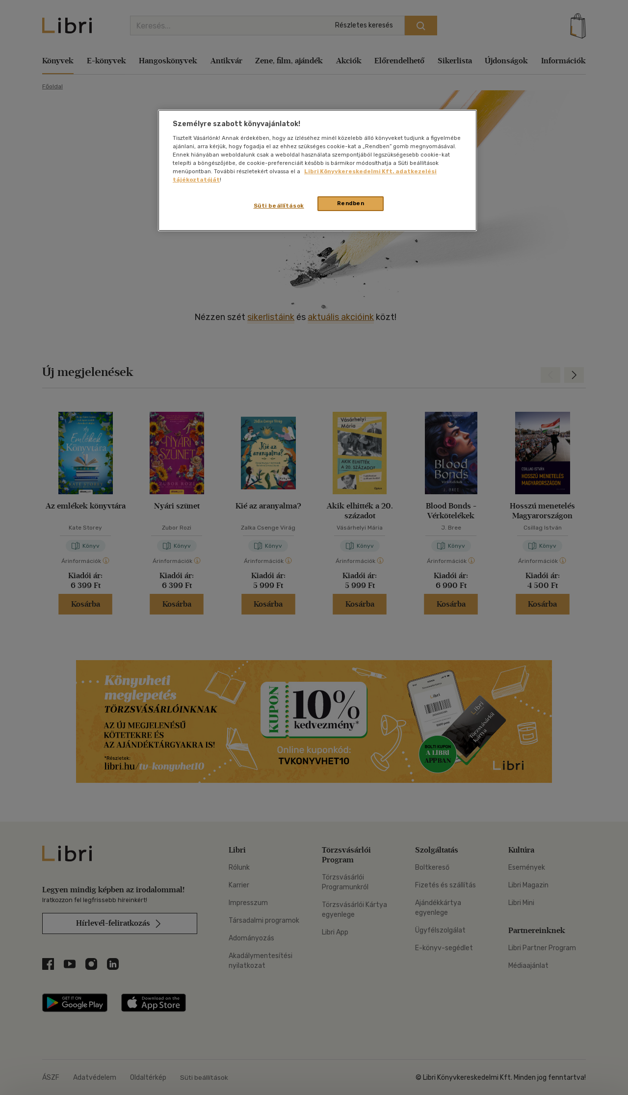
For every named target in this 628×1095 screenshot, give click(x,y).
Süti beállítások (279, 205)
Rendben (351, 203)
